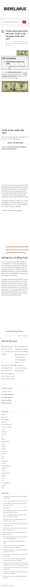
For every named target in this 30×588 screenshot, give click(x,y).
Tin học (3, 470)
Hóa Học (4, 444)
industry (4, 449)
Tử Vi (3, 480)
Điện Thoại (4, 431)
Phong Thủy (4, 461)
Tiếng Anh (4, 468)
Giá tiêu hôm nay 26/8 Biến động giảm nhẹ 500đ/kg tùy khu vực (8, 368)
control (3, 429)
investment (4, 451)
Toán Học (4, 475)
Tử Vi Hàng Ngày (6, 483)
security (3, 463)
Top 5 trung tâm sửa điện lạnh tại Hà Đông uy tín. (14, 501)
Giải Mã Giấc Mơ (5, 441)
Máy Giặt (4, 453)
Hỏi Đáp (3, 446)
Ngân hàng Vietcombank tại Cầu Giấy (17, 249)
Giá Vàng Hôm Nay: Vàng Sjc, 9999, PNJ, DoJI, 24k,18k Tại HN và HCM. (21, 349)
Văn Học (4, 485)
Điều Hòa (4, 434)
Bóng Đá (4, 422)
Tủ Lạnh (3, 478)
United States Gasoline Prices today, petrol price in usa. (21, 368)
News (3, 456)
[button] (24, 22)
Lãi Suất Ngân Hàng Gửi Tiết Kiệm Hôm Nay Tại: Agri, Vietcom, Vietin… (8, 376)
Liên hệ (11, 585)
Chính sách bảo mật (6, 424)
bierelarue (4, 417)
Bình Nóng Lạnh (5, 419)
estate (3, 439)
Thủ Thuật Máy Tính (6, 466)
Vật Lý (3, 487)
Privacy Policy (6, 508)
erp (2, 436)
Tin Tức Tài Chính (12, 41)
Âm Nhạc (4, 414)
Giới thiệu (5, 585)
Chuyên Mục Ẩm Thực (7, 427)
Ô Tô (3, 458)
